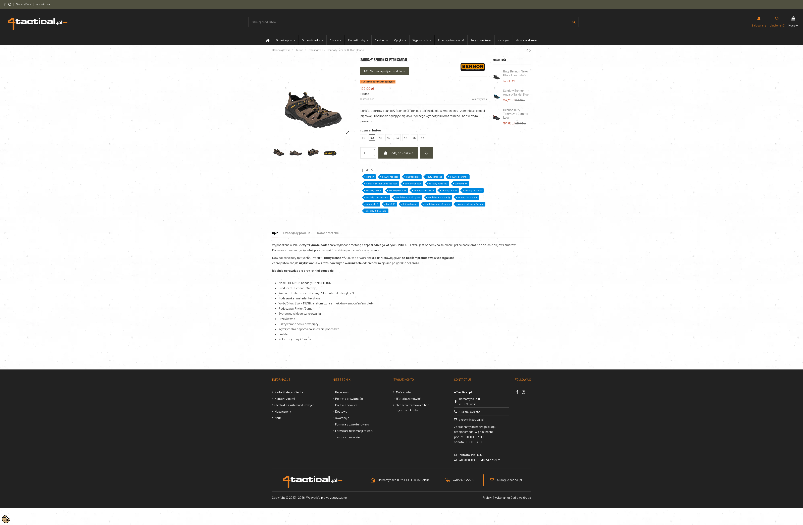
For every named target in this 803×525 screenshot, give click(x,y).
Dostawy (341, 411)
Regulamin (342, 392)
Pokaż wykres (479, 99)
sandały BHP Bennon (376, 211)
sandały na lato (449, 190)
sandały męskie (373, 190)
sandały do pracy (473, 190)
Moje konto (403, 392)
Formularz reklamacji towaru (354, 430)
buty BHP (390, 204)
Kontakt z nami (43, 4)
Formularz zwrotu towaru (352, 424)
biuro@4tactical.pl (471, 419)
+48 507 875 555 (469, 411)
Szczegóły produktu (297, 233)
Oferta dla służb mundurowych (294, 405)
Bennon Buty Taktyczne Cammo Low (515, 113)
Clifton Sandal (410, 204)
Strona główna (24, 4)
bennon (370, 176)
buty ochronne (435, 176)
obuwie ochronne (459, 176)
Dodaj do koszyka (398, 153)
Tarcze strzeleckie (347, 437)
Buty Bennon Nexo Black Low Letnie (515, 73)
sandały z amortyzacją (439, 197)
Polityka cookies (346, 405)
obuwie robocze (390, 176)
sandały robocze (413, 183)
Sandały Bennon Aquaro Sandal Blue (516, 92)
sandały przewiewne (424, 190)
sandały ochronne (438, 183)
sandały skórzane (397, 190)
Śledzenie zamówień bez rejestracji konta (412, 407)
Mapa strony (282, 411)
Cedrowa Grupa (521, 497)
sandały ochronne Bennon (470, 204)
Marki (278, 418)
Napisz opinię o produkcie (384, 71)
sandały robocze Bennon (437, 204)
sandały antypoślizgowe (408, 197)
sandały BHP (461, 183)
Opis (275, 233)
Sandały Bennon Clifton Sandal (381, 183)
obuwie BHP (372, 204)
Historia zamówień (409, 398)
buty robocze (413, 176)
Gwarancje (342, 418)
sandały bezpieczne (467, 197)
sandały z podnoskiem (377, 197)
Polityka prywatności (349, 398)
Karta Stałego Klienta (288, 392)
